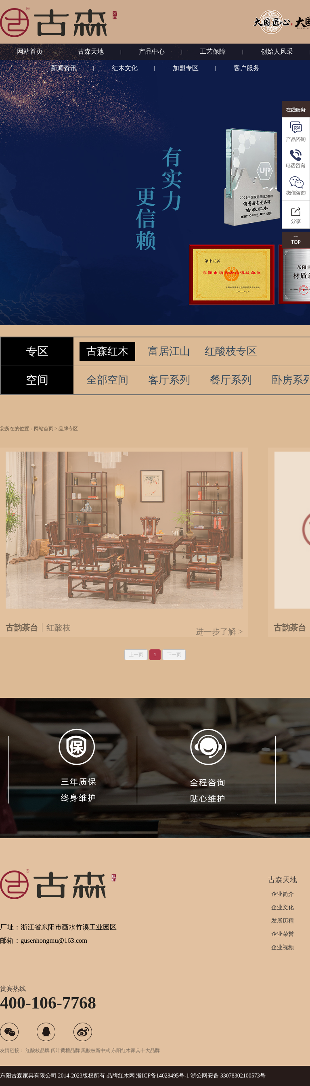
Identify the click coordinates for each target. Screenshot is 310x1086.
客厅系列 (169, 380)
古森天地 (91, 51)
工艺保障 (213, 51)
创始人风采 (277, 51)
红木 (123, 1076)
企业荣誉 (282, 934)
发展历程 (282, 921)
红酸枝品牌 (37, 1050)
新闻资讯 (64, 68)
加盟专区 (186, 68)
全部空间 (107, 380)
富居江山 (169, 351)
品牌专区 (68, 441)
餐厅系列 (231, 380)
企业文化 (282, 907)
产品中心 (152, 51)
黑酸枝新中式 (95, 1050)
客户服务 (247, 68)
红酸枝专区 (231, 351)
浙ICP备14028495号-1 (162, 1076)
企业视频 (282, 947)
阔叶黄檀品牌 (65, 1050)
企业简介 (282, 894)
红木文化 (125, 68)
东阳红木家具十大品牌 (135, 1050)
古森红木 (107, 351)
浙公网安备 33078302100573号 (228, 1076)
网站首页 (30, 51)
